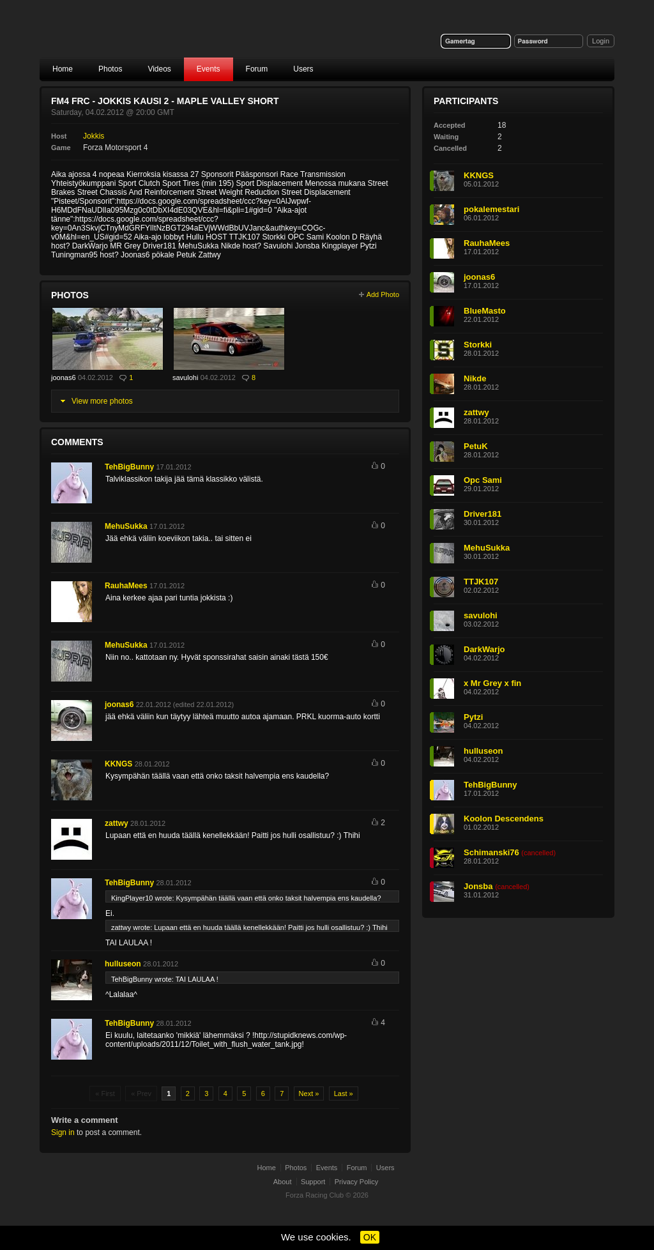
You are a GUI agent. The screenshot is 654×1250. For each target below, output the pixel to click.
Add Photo (383, 294)
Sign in (63, 1132)
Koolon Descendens (504, 818)
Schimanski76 (491, 852)
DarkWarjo (484, 649)
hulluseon (123, 963)
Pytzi (473, 717)
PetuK (476, 446)
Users (303, 69)
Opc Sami (483, 480)
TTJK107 (481, 581)
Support (313, 1181)
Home (62, 69)
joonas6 (63, 377)
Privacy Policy (356, 1181)
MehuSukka (126, 526)
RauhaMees (126, 585)
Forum (257, 69)
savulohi (185, 377)
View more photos (102, 401)
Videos (159, 69)
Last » (343, 1093)
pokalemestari (491, 209)
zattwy (116, 823)
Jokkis (93, 136)
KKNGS (118, 763)
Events (208, 69)
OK (369, 1237)
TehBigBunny (129, 466)
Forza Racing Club (139, 36)
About (282, 1181)
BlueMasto (485, 311)
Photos (110, 69)
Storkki (478, 344)
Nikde (475, 378)
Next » (309, 1093)
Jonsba (478, 886)
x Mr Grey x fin (492, 683)
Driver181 (482, 514)
